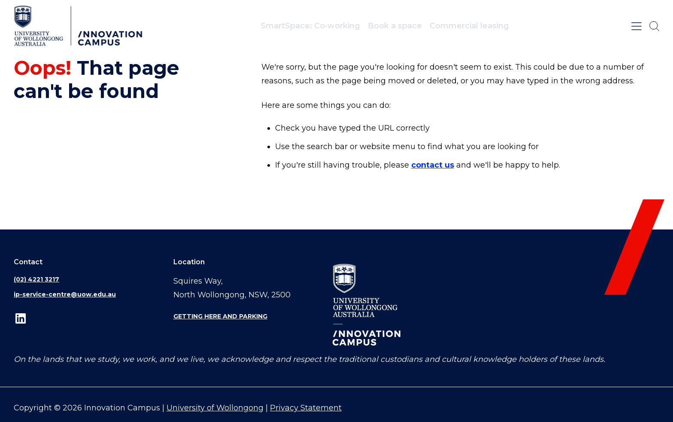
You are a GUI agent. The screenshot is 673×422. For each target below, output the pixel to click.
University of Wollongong (215, 408)
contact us (432, 165)
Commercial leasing (469, 26)
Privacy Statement (306, 408)
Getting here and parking (220, 316)
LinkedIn (20, 318)
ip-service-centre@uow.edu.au (65, 294)
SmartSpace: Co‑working (310, 26)
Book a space (395, 26)
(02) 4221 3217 (36, 279)
